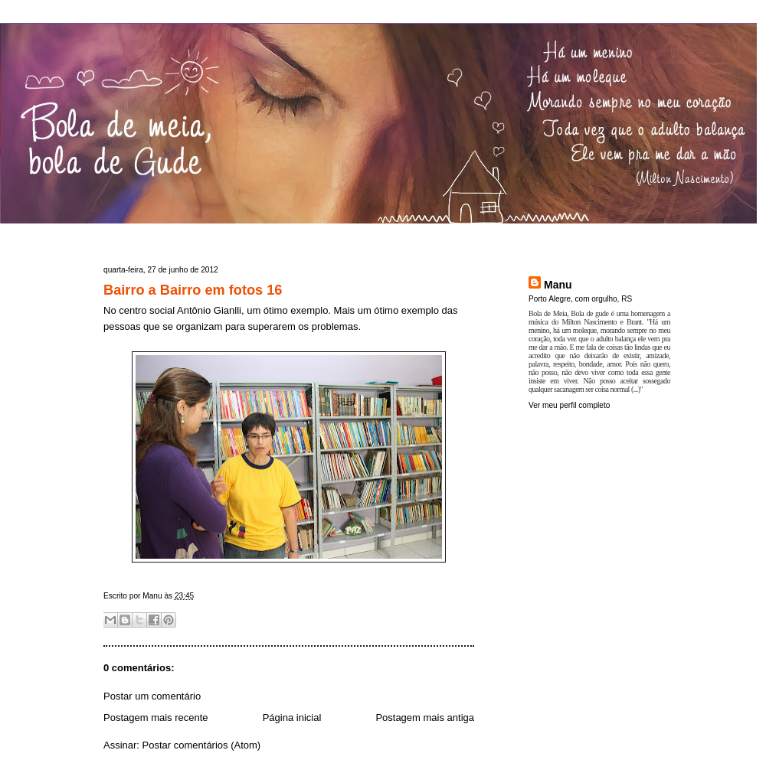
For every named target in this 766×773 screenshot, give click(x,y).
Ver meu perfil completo (569, 405)
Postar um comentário (152, 696)
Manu (558, 285)
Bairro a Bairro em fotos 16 (192, 290)
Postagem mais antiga (424, 717)
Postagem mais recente (155, 717)
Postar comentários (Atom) (201, 745)
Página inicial (292, 717)
